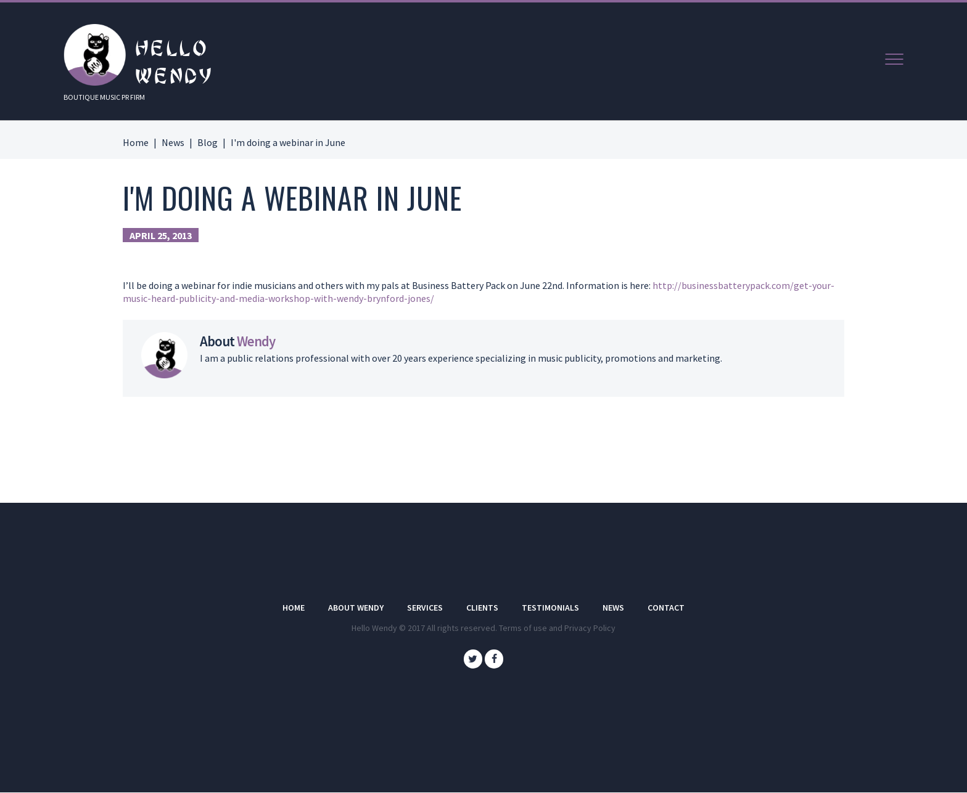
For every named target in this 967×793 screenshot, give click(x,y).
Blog (207, 142)
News (173, 142)
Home (136, 142)
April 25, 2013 (161, 235)
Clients (482, 607)
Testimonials (550, 607)
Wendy (256, 341)
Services (425, 607)
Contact (666, 607)
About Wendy (356, 607)
